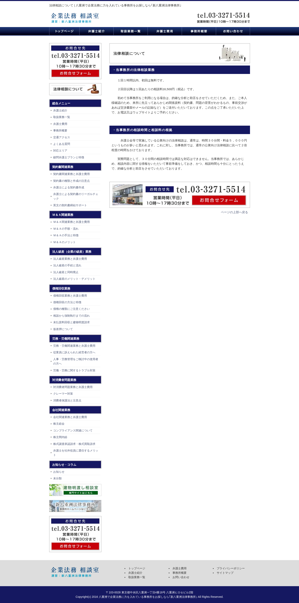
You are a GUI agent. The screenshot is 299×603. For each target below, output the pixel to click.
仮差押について (63, 329)
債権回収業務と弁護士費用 (70, 295)
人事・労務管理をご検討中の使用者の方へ (75, 361)
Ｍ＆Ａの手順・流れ (66, 228)
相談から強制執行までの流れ (71, 315)
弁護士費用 (165, 31)
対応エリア (60, 150)
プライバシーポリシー (231, 568)
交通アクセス (61, 137)
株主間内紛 (60, 437)
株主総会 (58, 423)
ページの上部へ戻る (234, 212)
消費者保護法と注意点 (67, 400)
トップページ (64, 31)
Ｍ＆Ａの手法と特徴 (66, 235)
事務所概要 (199, 31)
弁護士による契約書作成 (68, 187)
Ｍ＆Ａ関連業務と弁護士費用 (71, 221)
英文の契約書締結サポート (70, 205)
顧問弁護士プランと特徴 (68, 157)
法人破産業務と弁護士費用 (70, 258)
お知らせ (58, 471)
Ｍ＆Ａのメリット (64, 242)
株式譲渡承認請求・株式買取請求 (74, 443)
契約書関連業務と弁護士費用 (71, 174)
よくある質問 (61, 143)
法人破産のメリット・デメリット (74, 278)
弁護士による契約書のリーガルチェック (75, 196)
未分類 (57, 478)
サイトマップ (225, 572)
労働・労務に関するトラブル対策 (74, 370)
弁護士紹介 (96, 31)
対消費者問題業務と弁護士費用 (73, 387)
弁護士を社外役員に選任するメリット (75, 453)
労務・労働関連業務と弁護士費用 (74, 345)
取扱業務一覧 (130, 31)
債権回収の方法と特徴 (67, 302)
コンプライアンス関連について (73, 430)
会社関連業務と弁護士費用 (70, 417)
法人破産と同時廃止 (66, 272)
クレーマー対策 (63, 393)
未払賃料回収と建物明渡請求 (71, 322)
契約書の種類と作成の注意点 (71, 180)
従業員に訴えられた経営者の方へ (74, 352)
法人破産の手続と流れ (67, 265)
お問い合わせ (233, 31)
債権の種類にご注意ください (71, 308)
